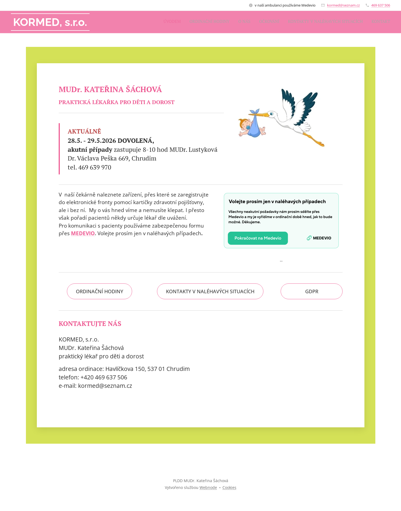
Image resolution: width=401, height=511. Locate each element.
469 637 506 (380, 5)
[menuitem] (348, 22)
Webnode (208, 487)
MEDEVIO (83, 233)
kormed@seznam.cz (343, 5)
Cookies (229, 487)
